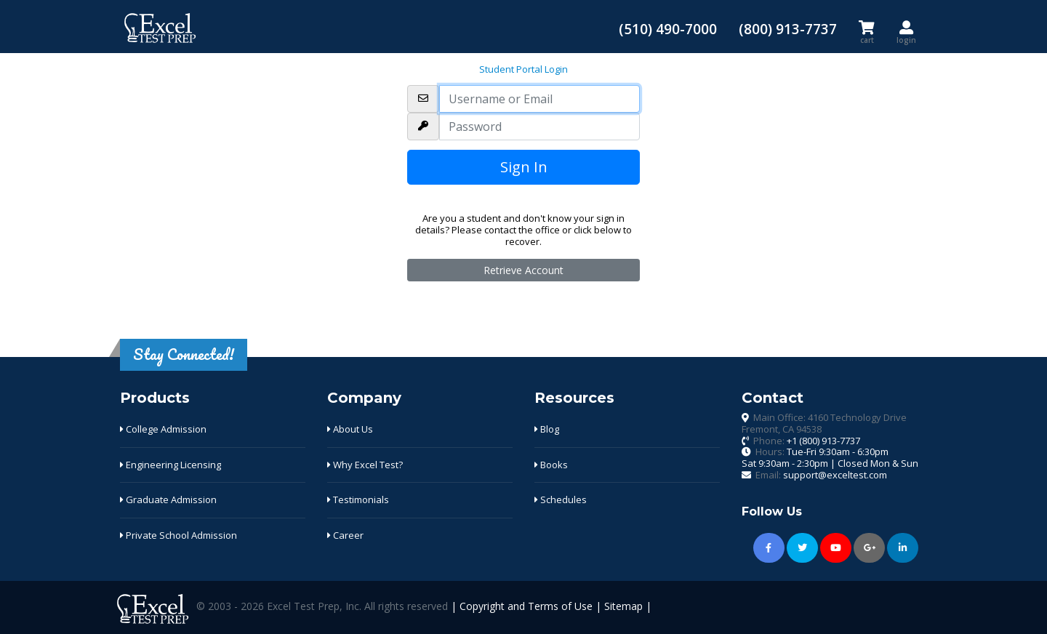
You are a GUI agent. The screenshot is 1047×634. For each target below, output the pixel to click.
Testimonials (358, 499)
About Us (350, 429)
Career (345, 535)
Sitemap (623, 606)
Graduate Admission (168, 499)
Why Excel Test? (365, 464)
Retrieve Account (523, 270)
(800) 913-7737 (788, 29)
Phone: (806, 440)
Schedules (560, 499)
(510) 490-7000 (668, 29)
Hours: (830, 457)
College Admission (163, 429)
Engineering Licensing (170, 464)
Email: (821, 474)
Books (551, 464)
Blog (546, 429)
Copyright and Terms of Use (526, 606)
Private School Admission (178, 535)
